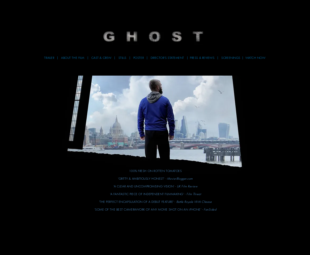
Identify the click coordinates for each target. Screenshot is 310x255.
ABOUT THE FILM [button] (73, 58)
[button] (153, 37)
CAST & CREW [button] (102, 58)
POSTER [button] (140, 58)
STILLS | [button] (125, 58)
